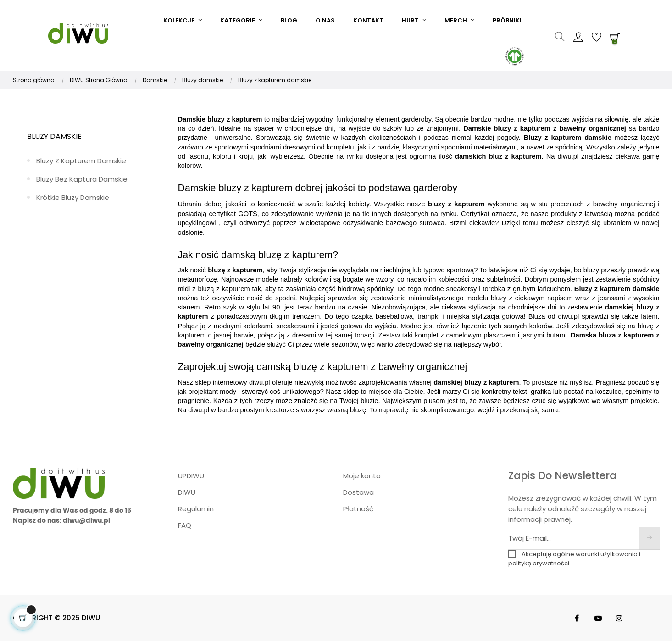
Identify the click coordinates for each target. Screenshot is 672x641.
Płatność (358, 509)
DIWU (186, 492)
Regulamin (196, 509)
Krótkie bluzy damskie (72, 197)
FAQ (184, 525)
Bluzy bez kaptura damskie (82, 179)
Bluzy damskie (54, 136)
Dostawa (358, 492)
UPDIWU (191, 476)
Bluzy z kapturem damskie (81, 161)
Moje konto (362, 476)
